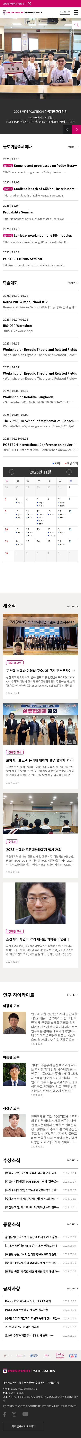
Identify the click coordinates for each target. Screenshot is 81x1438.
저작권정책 (53, 1382)
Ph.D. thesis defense (31, 532)
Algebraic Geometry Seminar (31, 514)
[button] (67, 129)
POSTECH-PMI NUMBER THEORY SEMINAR (52, 514)
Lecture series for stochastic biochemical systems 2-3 (62, 506)
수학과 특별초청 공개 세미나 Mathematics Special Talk (20, 514)
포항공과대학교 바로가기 (17, 3)
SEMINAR (41, 524)
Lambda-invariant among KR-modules (62, 544)
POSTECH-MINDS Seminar (31, 517)
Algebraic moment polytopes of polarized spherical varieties (62, 532)
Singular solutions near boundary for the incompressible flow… (62, 503)
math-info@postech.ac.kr (24, 1388)
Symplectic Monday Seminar (20, 503)
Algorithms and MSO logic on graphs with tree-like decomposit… (41, 503)
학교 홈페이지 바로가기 (23, 1426)
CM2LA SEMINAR (41, 514)
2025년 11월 (40, 472)
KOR (65, 11)
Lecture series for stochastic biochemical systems (62, 514)
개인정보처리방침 (12, 1382)
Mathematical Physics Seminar (41, 506)
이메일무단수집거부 (34, 1382)
